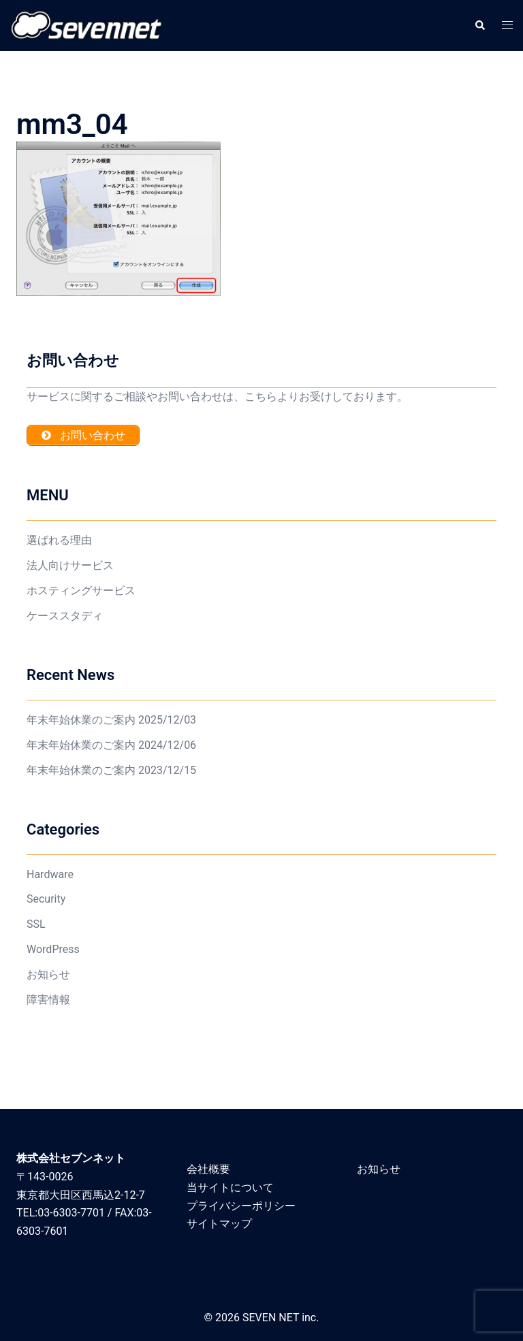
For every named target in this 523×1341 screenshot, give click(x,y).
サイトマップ (219, 1223)
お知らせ (48, 974)
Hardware (50, 874)
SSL (36, 924)
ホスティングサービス (81, 590)
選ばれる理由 (59, 540)
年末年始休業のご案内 (81, 719)
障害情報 (48, 999)
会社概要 (208, 1169)
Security (46, 898)
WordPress (53, 949)
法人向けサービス (70, 565)
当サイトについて (230, 1187)
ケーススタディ (65, 615)
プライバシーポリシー (241, 1205)
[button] (479, 25)
